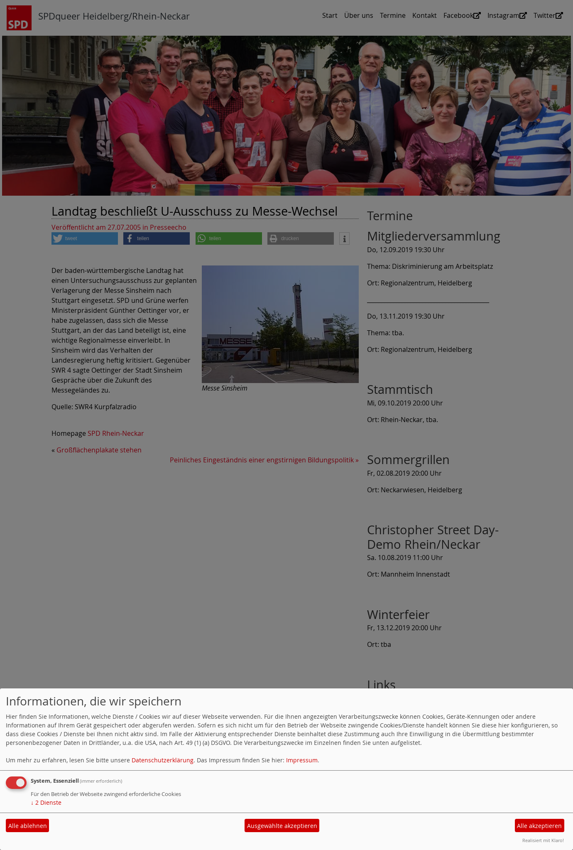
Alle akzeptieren (539, 826)
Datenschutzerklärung (162, 760)
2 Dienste (46, 802)
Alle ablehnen (27, 826)
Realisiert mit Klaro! (543, 840)
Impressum (302, 760)
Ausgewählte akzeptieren (282, 826)
